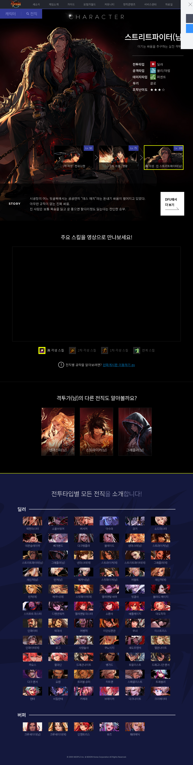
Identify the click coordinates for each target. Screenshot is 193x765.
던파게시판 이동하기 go (119, 364)
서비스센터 (150, 4)
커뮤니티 (109, 4)
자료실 (169, 4)
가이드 (71, 4)
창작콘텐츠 (129, 4)
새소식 (36, 4)
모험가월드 (90, 4)
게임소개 (54, 4)
